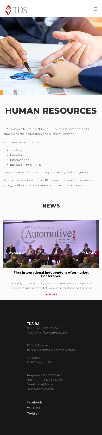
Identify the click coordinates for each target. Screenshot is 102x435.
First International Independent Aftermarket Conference (51, 274)
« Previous (14, 253)
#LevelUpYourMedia (55, 332)
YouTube (33, 408)
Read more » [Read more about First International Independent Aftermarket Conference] (51, 294)
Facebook (34, 402)
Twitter (33, 413)
